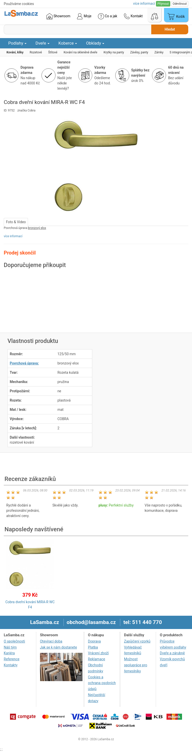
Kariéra (9, 653)
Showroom (58, 16)
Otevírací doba (51, 641)
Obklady (95, 43)
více (144, 4)
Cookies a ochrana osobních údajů (102, 683)
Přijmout (163, 4)
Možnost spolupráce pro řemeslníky (135, 665)
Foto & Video (16, 222)
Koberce (67, 43)
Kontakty (11, 665)
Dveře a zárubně (172, 653)
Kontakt (133, 16)
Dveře (43, 43)
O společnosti (14, 641)
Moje (84, 16)
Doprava (94, 641)
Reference (12, 659)
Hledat (170, 29)
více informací (13, 236)
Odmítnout (180, 4)
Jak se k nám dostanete (58, 647)
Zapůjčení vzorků (137, 641)
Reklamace (96, 659)
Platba (93, 647)
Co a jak (107, 16)
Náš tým (10, 647)
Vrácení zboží (98, 653)
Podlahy (17, 43)
